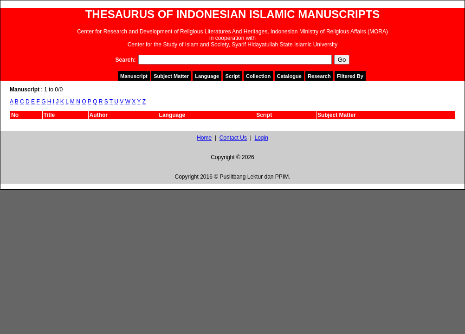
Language (207, 76)
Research (319, 76)
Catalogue (289, 76)
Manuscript (134, 76)
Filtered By (350, 76)
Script (233, 76)
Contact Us (233, 138)
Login (261, 138)
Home (204, 138)
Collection (258, 76)
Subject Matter (171, 76)
